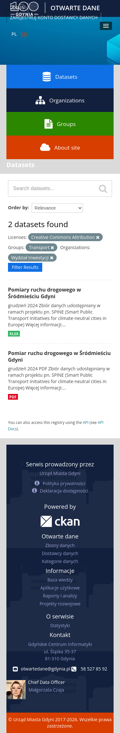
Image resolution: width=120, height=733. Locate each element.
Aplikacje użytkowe (60, 588)
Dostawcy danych (60, 553)
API (86, 422)
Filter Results (25, 267)
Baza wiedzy (60, 580)
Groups (60, 124)
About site (60, 147)
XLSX (14, 333)
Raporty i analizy (60, 596)
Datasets (60, 76)
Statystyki (60, 625)
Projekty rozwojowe (60, 604)
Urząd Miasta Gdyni (60, 473)
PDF (13, 396)
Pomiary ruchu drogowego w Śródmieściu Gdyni (44, 293)
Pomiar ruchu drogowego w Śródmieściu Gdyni (59, 356)
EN (24, 34)
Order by (18, 207)
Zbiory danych (60, 545)
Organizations (60, 100)
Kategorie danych (60, 561)
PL (14, 34)
